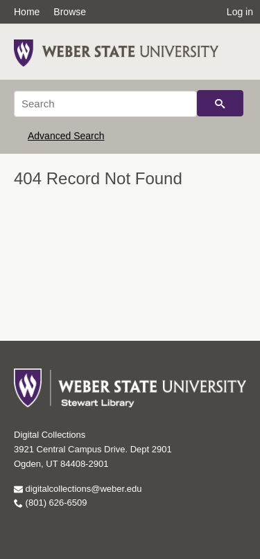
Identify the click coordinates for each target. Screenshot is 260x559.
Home (27, 11)
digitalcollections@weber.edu (77, 488)
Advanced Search (66, 135)
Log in (240, 11)
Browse (69, 11)
